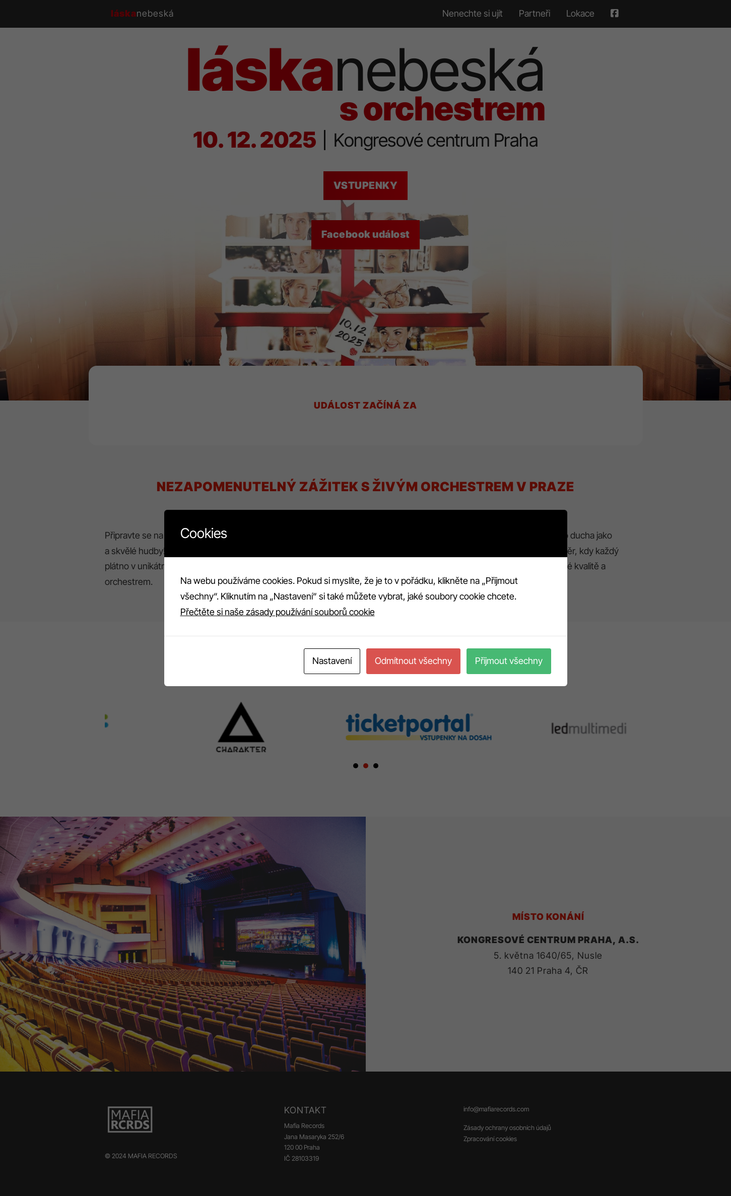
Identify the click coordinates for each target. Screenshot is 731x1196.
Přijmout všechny (509, 660)
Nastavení (332, 660)
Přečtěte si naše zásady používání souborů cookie (277, 612)
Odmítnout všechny (413, 660)
